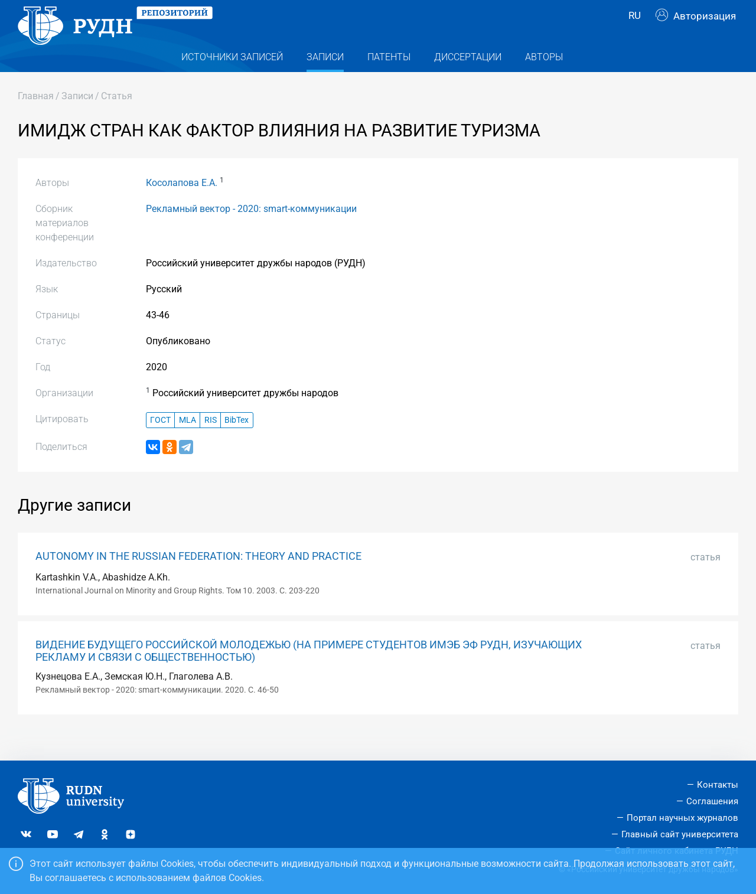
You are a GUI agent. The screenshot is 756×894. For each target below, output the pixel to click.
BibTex (236, 443)
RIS (210, 443)
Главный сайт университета (679, 834)
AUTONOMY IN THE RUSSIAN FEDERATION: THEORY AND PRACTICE (198, 579)
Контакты (717, 784)
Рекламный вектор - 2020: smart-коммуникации (251, 231)
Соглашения (712, 801)
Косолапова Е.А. (181, 205)
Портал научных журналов (682, 818)
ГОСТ (160, 443)
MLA (187, 443)
